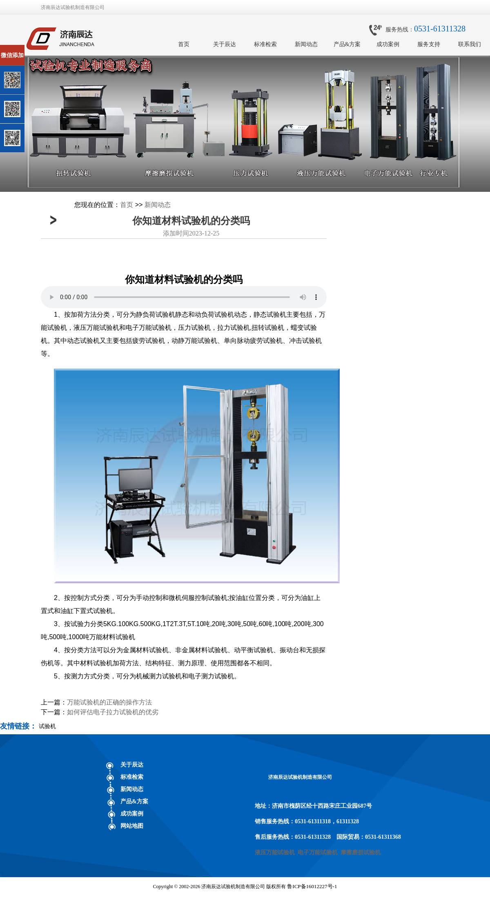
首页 (183, 44)
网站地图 (131, 826)
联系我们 (469, 44)
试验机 (47, 726)
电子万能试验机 (318, 852)
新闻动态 (306, 44)
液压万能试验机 (275, 852)
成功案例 (387, 44)
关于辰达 (224, 44)
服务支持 (428, 44)
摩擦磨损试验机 (361, 852)
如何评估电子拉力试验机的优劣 (112, 712)
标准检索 (265, 44)
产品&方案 (347, 44)
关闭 (41, 48)
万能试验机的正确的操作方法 (109, 702)
